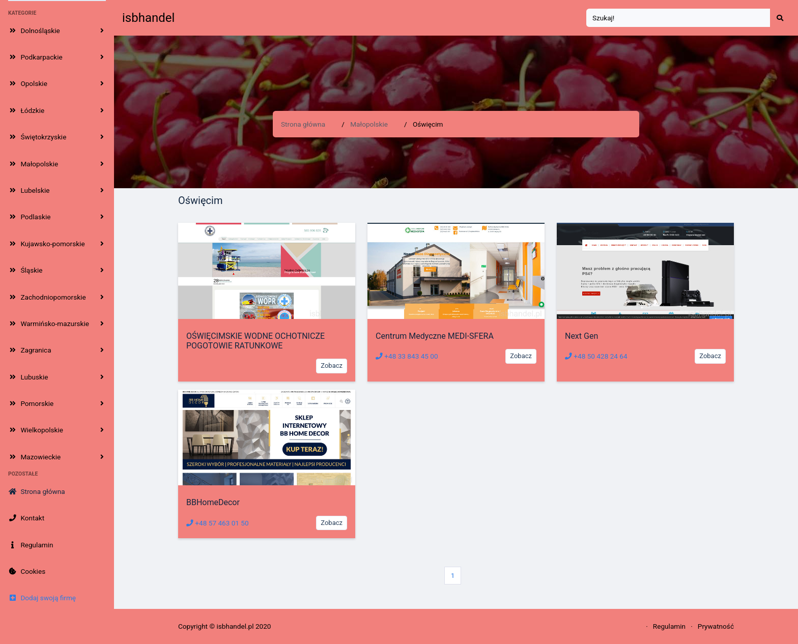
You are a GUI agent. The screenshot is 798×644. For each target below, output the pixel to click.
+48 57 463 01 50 (217, 523)
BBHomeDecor (213, 502)
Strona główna (303, 124)
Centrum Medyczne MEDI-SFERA (435, 336)
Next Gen (581, 336)
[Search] (678, 18)
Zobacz (332, 365)
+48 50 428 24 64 (596, 356)
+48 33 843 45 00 (407, 356)
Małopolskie (369, 124)
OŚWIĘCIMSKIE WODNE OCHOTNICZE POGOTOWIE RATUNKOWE (255, 340)
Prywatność (716, 626)
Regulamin (669, 626)
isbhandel (148, 18)
